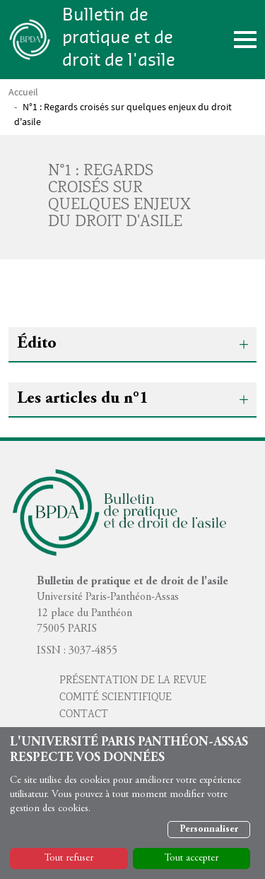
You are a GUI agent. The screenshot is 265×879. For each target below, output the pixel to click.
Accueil (23, 91)
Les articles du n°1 (82, 399)
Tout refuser (69, 858)
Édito (37, 344)
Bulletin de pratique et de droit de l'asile (118, 38)
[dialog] (132, 803)
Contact (83, 715)
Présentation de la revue (132, 681)
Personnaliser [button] (208, 829)
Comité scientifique (115, 698)
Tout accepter (191, 858)
